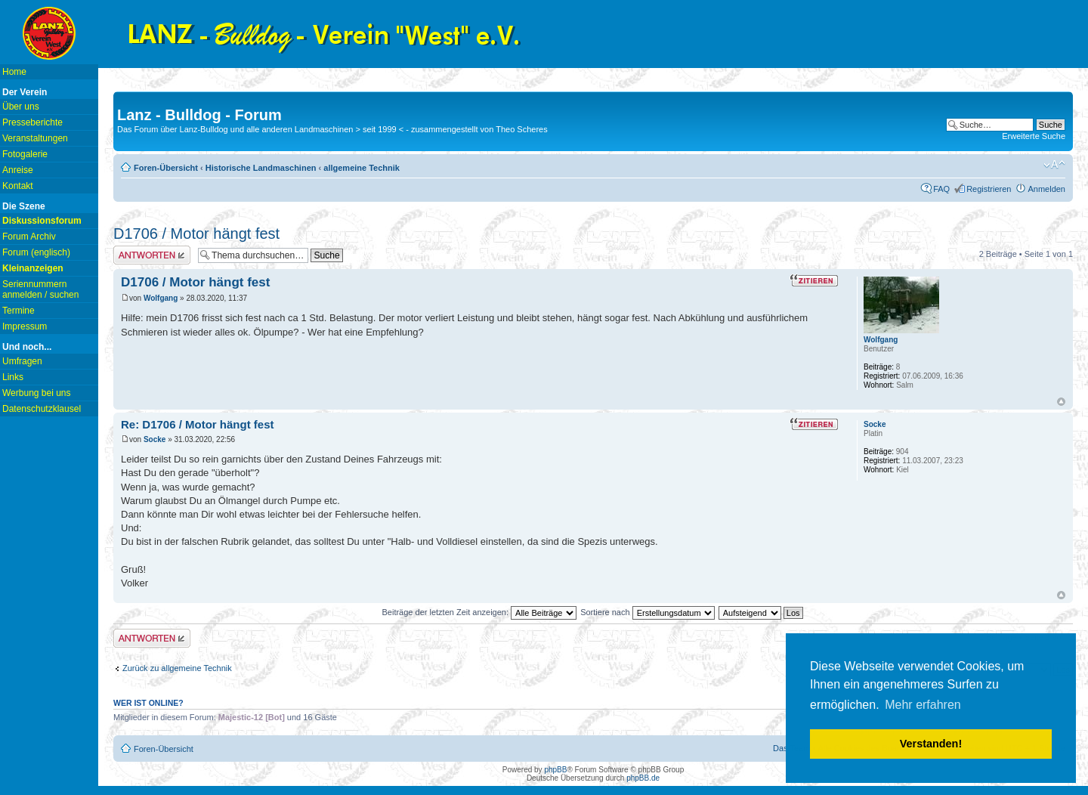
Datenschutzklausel (41, 409)
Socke (154, 439)
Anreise (17, 170)
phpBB (555, 770)
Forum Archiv (29, 236)
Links (12, 377)
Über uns (20, 106)
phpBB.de (643, 778)
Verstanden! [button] (931, 744)
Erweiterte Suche (1033, 136)
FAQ (941, 188)
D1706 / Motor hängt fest (196, 233)
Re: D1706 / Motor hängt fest (197, 424)
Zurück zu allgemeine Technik (177, 668)
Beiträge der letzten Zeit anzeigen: (479, 612)
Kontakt (17, 186)
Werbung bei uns (36, 393)
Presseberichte (32, 122)
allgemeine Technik (361, 167)
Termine (18, 310)
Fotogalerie (25, 154)
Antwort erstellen (151, 255)
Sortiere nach (647, 612)
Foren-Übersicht (166, 167)
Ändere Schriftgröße (1054, 165)
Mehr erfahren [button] (923, 704)
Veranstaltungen (35, 138)
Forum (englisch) (36, 252)
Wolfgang (161, 298)
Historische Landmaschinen (261, 167)
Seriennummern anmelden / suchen (40, 289)
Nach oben (1061, 402)
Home (14, 72)
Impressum (24, 326)
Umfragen (22, 361)
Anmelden (1046, 188)
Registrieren (988, 188)
